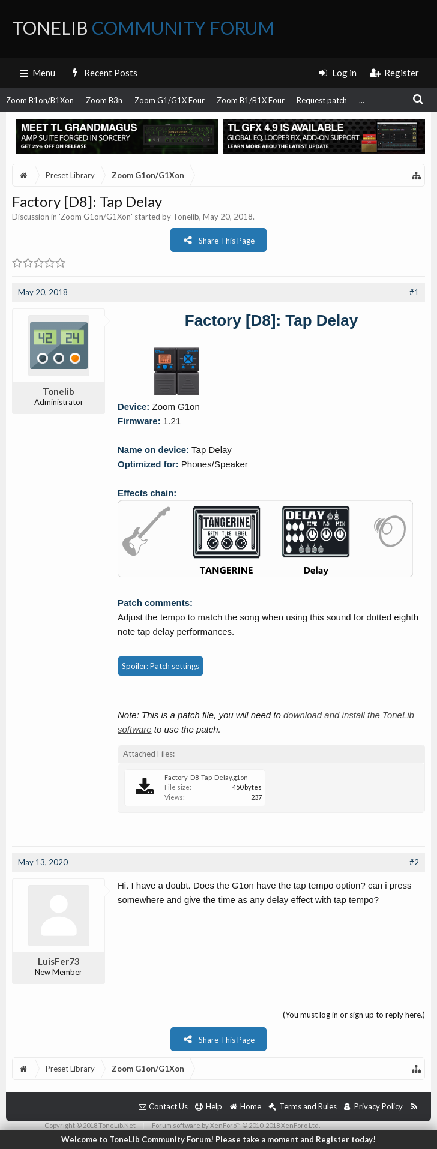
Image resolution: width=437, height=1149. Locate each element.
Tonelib (186, 216)
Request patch (322, 100)
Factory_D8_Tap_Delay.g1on (206, 777)
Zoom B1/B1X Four (251, 100)
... (361, 100)
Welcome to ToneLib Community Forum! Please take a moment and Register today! (218, 1139)
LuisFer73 (59, 961)
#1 (414, 292)
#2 (414, 862)
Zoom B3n (104, 100)
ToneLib (143, 27)
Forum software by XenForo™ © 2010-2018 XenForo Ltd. (236, 1125)
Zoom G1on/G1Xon (96, 216)
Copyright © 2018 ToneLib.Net (90, 1125)
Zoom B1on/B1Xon (40, 100)
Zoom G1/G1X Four (169, 100)
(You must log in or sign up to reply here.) (354, 1014)
